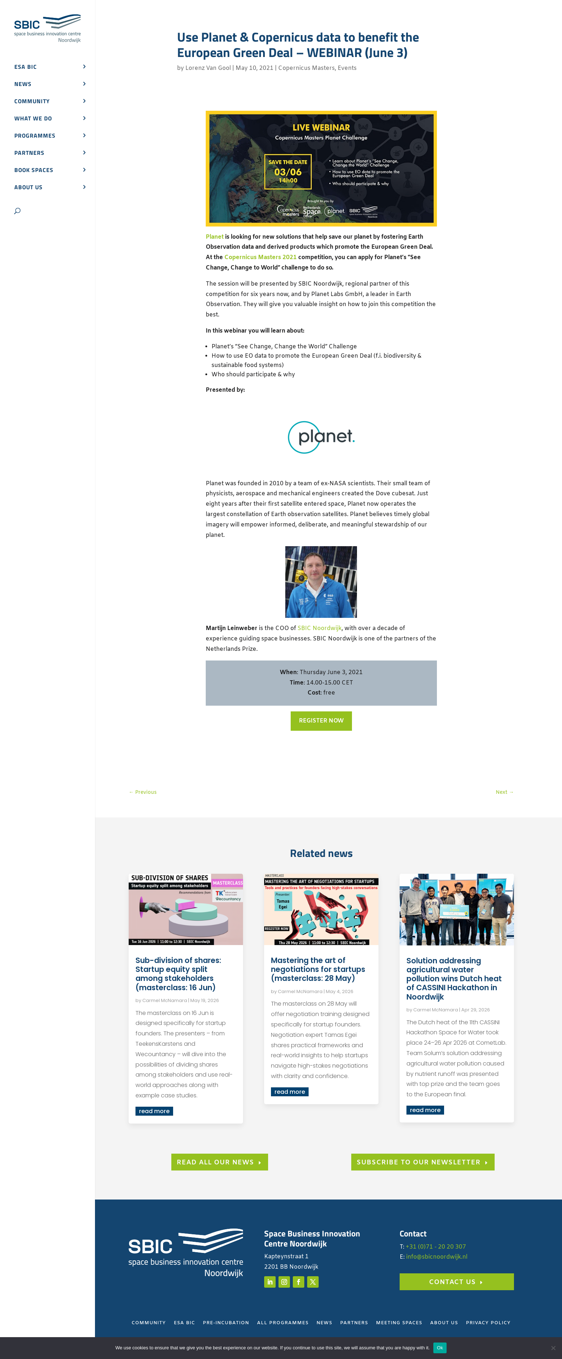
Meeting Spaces (399, 1323)
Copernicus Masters (306, 68)
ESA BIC (25, 67)
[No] (553, 1347)
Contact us (452, 1282)
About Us (444, 1323)
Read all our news (215, 1162)
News (23, 84)
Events (347, 68)
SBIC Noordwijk (319, 628)
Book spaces (33, 170)
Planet (215, 237)
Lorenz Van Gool (208, 68)
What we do (33, 119)
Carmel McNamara (164, 1000)
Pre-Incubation (226, 1323)
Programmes (35, 136)
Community (32, 102)
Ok (440, 1347)
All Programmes (283, 1323)
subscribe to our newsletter (419, 1162)
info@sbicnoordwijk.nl (436, 1257)
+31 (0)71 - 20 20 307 (436, 1247)
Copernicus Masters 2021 (260, 257)
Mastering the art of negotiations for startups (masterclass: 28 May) (318, 969)
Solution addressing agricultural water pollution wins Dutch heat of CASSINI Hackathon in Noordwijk (454, 978)
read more (154, 1111)
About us (28, 188)
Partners (29, 153)
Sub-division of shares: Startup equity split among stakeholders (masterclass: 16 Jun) (178, 974)
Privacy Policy (488, 1323)
